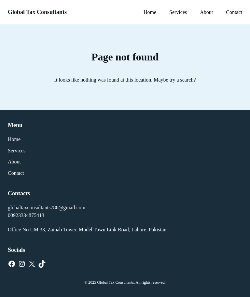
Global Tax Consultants (37, 12)
